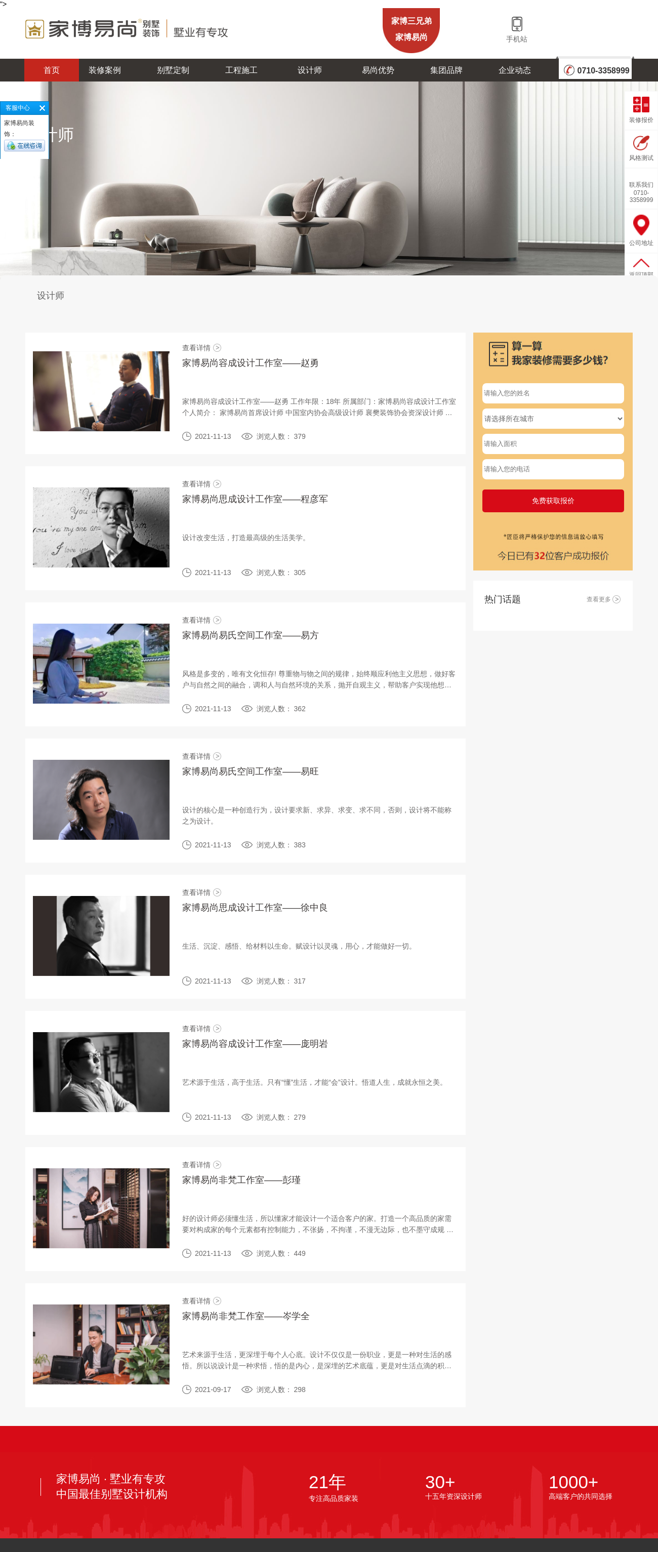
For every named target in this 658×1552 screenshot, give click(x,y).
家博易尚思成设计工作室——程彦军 (255, 499)
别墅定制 (173, 70)
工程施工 (241, 70)
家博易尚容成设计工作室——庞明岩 (255, 1044)
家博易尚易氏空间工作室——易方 (250, 635)
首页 (52, 70)
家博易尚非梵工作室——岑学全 (246, 1316)
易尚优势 (378, 70)
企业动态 (515, 70)
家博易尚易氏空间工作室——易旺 (250, 771)
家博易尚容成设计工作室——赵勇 (250, 363)
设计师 (310, 70)
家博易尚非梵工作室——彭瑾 (241, 1180)
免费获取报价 (553, 501)
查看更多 (604, 599)
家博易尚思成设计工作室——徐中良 (255, 908)
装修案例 (105, 70)
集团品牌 (446, 70)
